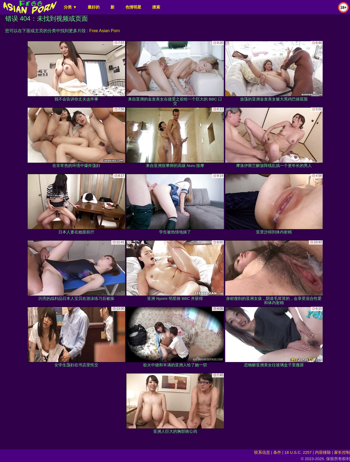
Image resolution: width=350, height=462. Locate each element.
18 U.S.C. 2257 (298, 452)
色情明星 (133, 7)
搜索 (156, 7)
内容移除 (323, 452)
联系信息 (262, 452)
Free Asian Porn (104, 30)
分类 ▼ (70, 7)
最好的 (94, 7)
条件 (277, 452)
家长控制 (342, 452)
